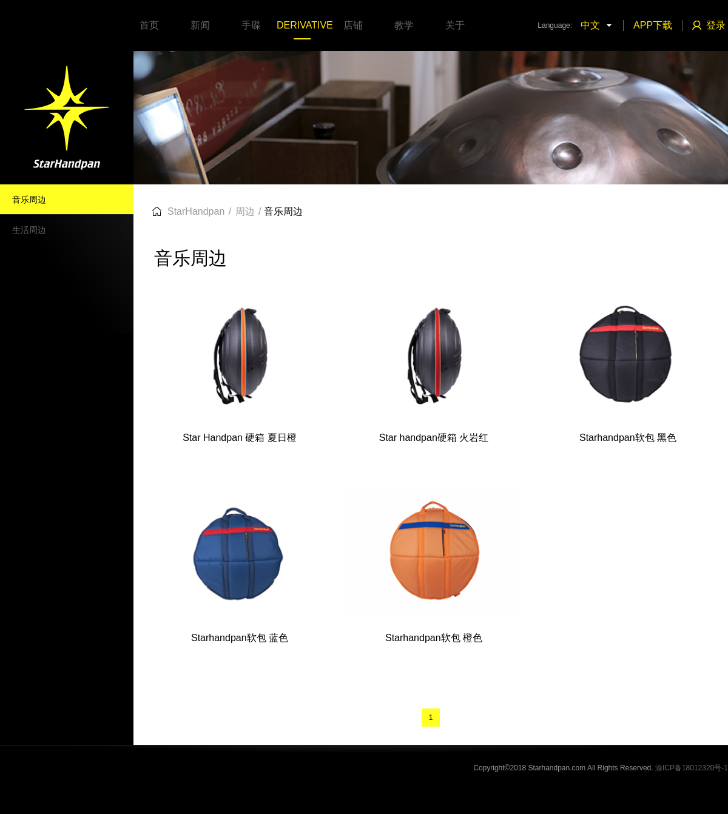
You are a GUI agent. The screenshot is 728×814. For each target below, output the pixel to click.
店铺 (353, 25)
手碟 (251, 25)
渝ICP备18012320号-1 (691, 768)
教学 (404, 25)
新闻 (200, 25)
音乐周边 (29, 199)
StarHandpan (195, 211)
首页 (149, 25)
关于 (455, 25)
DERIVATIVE (302, 25)
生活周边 (29, 230)
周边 (245, 211)
